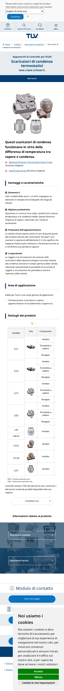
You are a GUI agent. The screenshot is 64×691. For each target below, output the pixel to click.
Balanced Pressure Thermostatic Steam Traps (30, 162)
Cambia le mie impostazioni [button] (38, 682)
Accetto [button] (38, 671)
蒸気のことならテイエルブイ (32, 36)
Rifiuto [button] (38, 677)
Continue (15, 16)
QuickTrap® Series (18, 170)
